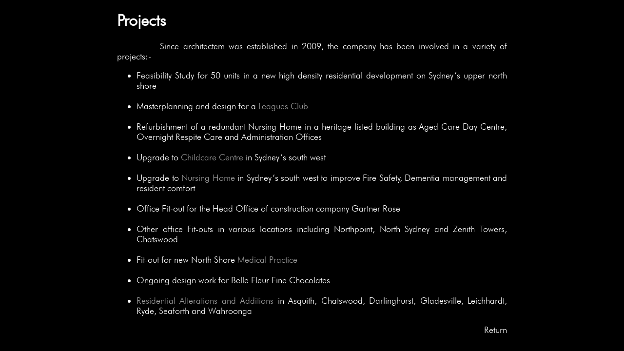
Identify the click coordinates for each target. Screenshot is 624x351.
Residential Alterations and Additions (204, 300)
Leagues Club (283, 106)
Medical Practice (267, 259)
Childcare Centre (212, 157)
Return (495, 330)
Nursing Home (208, 178)
